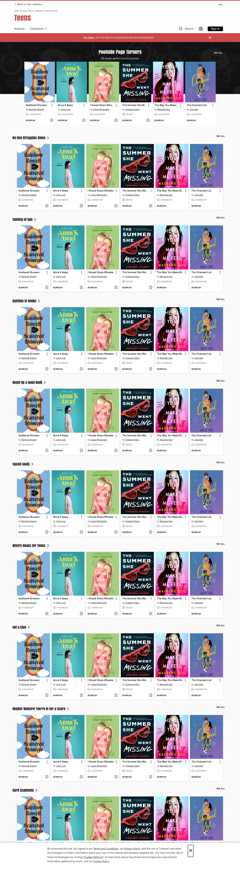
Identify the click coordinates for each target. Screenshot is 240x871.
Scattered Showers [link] (36, 105)
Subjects (19, 29)
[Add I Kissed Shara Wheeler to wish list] (116, 120)
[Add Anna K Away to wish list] (84, 120)
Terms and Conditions (105, 848)
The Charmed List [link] (196, 105)
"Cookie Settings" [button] (94, 857)
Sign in (215, 29)
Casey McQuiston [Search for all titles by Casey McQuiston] (101, 109)
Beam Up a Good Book (29, 382)
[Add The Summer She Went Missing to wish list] (148, 120)
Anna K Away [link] (65, 105)
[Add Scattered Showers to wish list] (52, 120)
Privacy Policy (132, 848)
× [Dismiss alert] (210, 38)
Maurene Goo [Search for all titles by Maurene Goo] (163, 109)
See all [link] (218, 52)
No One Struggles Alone (31, 137)
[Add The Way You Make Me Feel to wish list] (180, 120)
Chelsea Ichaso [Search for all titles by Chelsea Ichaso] (132, 109)
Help (220, 4)
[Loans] (201, 29)
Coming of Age (24, 219)
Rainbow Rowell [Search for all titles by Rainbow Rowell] (36, 109)
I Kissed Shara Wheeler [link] (102, 105)
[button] (186, 29)
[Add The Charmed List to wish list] (212, 120)
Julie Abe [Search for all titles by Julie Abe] (194, 109)
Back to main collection (28, 4)
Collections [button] (38, 29)
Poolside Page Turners (120, 51)
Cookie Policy (101, 861)
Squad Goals (23, 464)
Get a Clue (21, 627)
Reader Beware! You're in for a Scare (41, 708)
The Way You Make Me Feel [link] (166, 105)
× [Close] (190, 851)
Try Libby (88, 37)
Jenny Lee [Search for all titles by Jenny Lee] (65, 109)
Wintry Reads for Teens (31, 545)
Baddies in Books (26, 301)
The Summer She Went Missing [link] (134, 105)
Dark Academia (25, 790)
